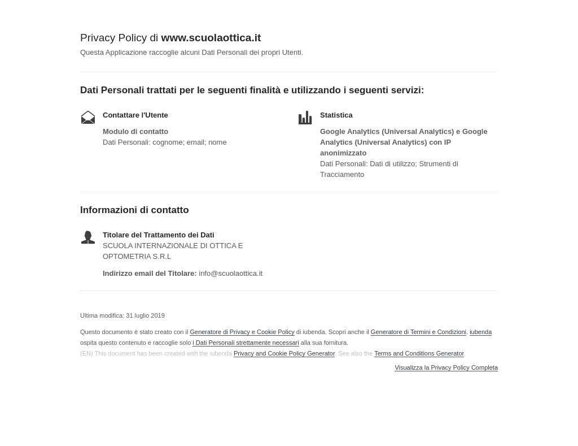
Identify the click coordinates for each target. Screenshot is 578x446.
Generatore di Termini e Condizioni (418, 331)
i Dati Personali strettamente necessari (245, 342)
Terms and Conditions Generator (418, 353)
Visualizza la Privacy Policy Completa (446, 368)
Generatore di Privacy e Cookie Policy (242, 331)
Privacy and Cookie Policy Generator (284, 353)
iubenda (481, 331)
